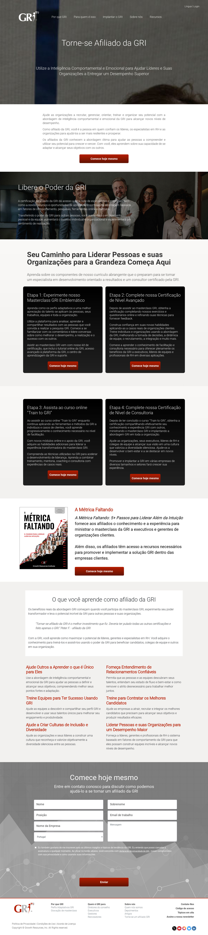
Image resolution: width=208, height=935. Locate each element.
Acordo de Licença (66, 923)
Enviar (104, 882)
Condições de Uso (46, 923)
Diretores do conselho (99, 907)
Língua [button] (188, 6)
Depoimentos (131, 910)
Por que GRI (57, 904)
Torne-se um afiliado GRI (137, 917)
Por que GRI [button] (59, 17)
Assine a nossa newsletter (180, 916)
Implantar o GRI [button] (113, 17)
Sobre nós (130, 904)
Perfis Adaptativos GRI (62, 907)
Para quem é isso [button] (85, 17)
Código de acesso (185, 908)
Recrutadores (94, 917)
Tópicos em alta (186, 912)
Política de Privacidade (23, 923)
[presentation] (104, 867)
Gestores (92, 913)
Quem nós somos (134, 907)
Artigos (128, 913)
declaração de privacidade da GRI (134, 851)
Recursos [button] (156, 17)
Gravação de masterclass (64, 910)
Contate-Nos (187, 904)
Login (196, 6)
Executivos (93, 910)
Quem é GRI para (97, 904)
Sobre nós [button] (136, 17)
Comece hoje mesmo (104, 158)
